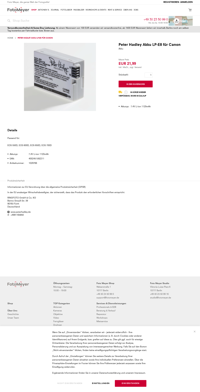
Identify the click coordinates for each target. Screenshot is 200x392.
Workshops (101, 318)
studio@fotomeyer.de (160, 298)
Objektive (58, 314)
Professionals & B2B (106, 307)
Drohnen (57, 325)
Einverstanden (130, 383)
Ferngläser (58, 321)
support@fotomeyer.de (107, 298)
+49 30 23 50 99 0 (156, 19)
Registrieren (171, 2)
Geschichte (13, 314)
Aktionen (57, 307)
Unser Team (13, 318)
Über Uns (12, 311)
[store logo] (18, 9)
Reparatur (101, 314)
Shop (10, 304)
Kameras (57, 311)
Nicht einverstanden (69, 383)
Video (56, 318)
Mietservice (102, 321)
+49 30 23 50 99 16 (159, 294)
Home (10, 38)
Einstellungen (101, 383)
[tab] (99, 130)
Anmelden (186, 2)
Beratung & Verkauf (105, 311)
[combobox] (74, 21)
